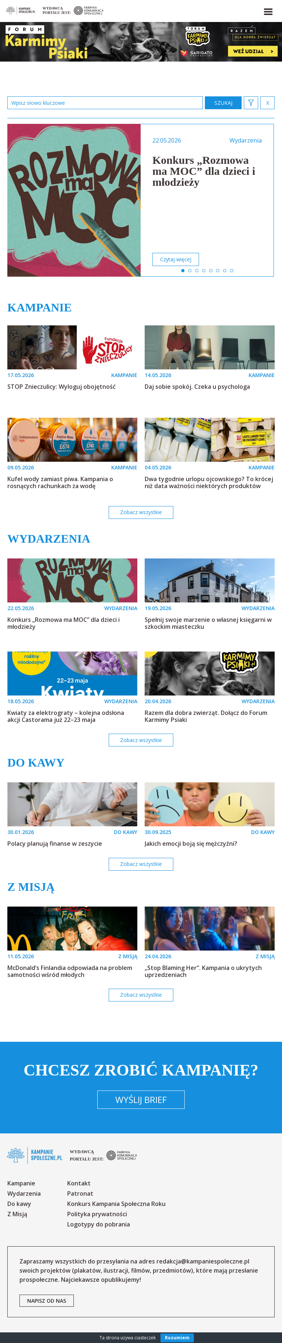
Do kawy (36, 762)
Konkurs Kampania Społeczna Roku (116, 1204)
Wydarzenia (48, 538)
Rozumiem (177, 1338)
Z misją (31, 886)
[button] (267, 10)
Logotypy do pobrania (98, 1224)
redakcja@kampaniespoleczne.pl (202, 1261)
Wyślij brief (141, 1099)
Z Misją (17, 1214)
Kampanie (39, 307)
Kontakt (79, 1183)
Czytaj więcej (175, 259)
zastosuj (223, 102)
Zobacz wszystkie (141, 512)
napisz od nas (46, 1300)
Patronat (80, 1193)
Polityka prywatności (97, 1214)
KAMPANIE (124, 375)
